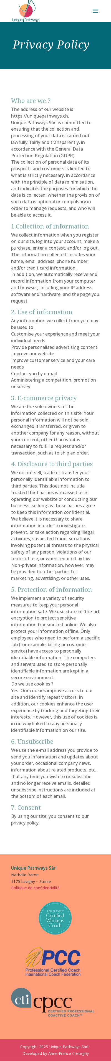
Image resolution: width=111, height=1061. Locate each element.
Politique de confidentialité (35, 887)
